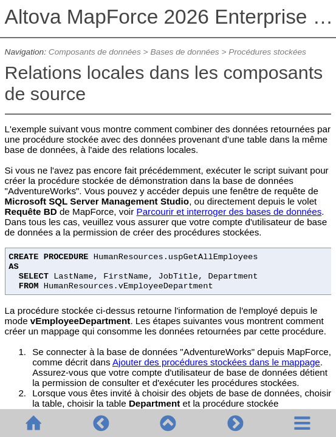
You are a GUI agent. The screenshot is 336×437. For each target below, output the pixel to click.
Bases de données (184, 51)
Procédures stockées (268, 51)
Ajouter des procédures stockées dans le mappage (216, 362)
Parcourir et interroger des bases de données (229, 211)
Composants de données (95, 51)
